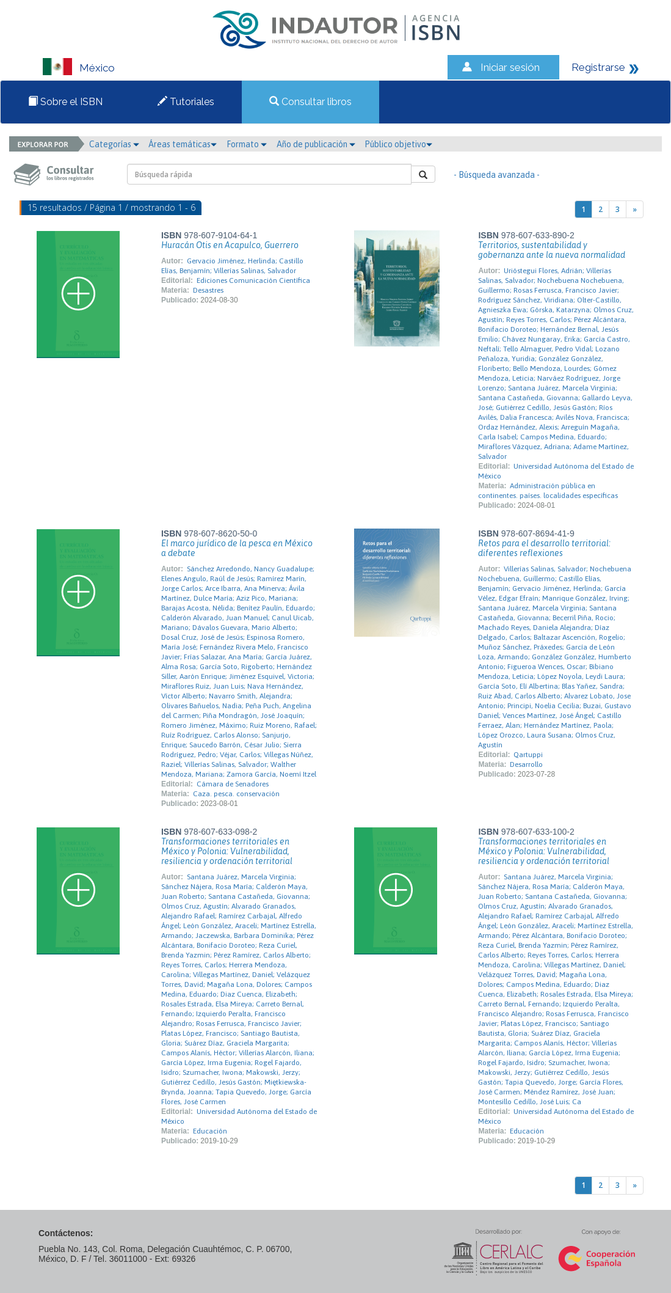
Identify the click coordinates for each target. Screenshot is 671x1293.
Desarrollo (526, 764)
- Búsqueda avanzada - (497, 175)
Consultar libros (310, 102)
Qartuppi (528, 754)
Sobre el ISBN (65, 102)
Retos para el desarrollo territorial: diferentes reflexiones (544, 548)
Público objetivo (398, 144)
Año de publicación (316, 144)
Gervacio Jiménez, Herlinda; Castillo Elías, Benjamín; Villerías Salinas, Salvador (232, 266)
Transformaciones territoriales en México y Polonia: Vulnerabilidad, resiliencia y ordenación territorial (226, 851)
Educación (210, 1131)
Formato (247, 144)
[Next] (635, 209)
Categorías (114, 144)
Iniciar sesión (510, 67)
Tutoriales (186, 102)
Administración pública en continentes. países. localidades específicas (548, 491)
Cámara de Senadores (233, 784)
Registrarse (598, 67)
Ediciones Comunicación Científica (253, 280)
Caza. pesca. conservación (236, 793)
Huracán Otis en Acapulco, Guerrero (230, 245)
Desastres (208, 290)
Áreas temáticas (182, 144)
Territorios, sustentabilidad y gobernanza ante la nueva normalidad (551, 250)
